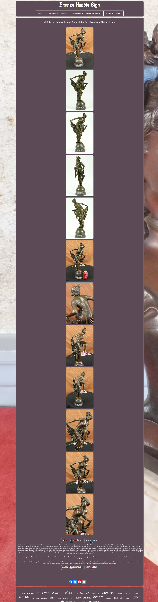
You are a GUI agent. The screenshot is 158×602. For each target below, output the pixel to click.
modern (109, 598)
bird (33, 598)
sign (37, 598)
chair (87, 593)
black (68, 592)
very (71, 598)
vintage (94, 593)
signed (136, 597)
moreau (65, 598)
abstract (44, 598)
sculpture (43, 592)
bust (136, 593)
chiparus (119, 593)
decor (55, 592)
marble (24, 597)
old (98, 593)
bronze (98, 597)
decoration (78, 593)
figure (52, 597)
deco (78, 597)
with (127, 598)
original (87, 597)
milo (112, 592)
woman (30, 592)
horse (61, 593)
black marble (118, 598)
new (23, 593)
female (131, 593)
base (104, 592)
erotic (59, 598)
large (125, 593)
